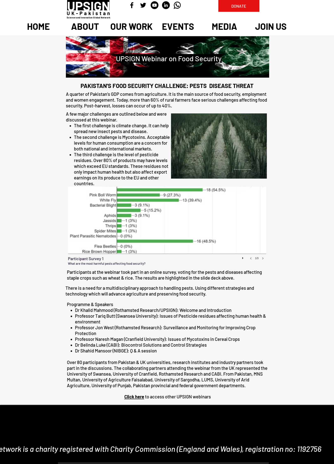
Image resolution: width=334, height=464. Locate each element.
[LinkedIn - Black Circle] (166, 5)
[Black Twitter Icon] (143, 5)
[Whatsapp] (177, 5)
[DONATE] (238, 6)
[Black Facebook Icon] (132, 5)
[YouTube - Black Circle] (154, 5)
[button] (167, 227)
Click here (134, 396)
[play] (243, 257)
